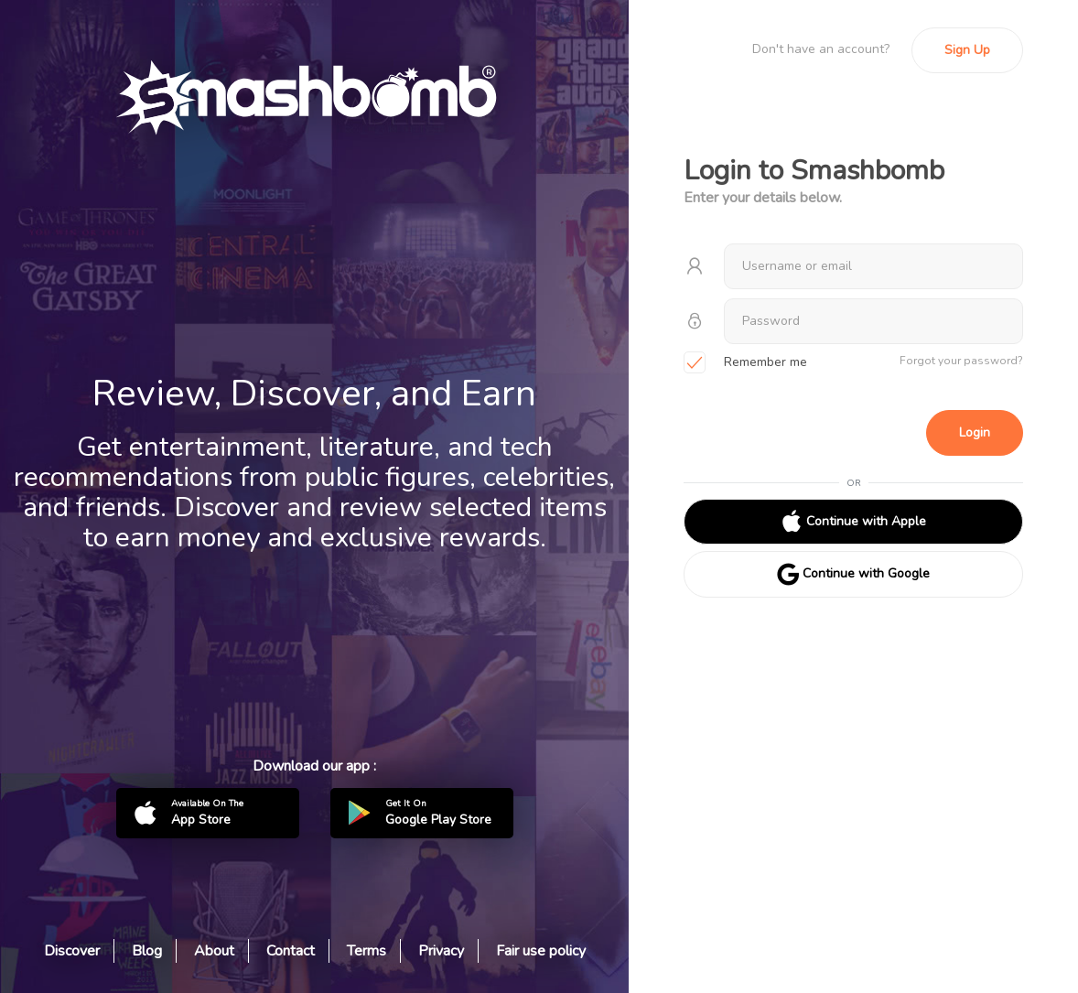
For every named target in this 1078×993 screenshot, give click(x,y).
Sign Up (967, 50)
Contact (290, 951)
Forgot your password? (961, 360)
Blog (147, 951)
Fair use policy (541, 951)
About (214, 951)
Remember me (745, 363)
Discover (72, 951)
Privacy (441, 951)
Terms (366, 951)
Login (974, 432)
